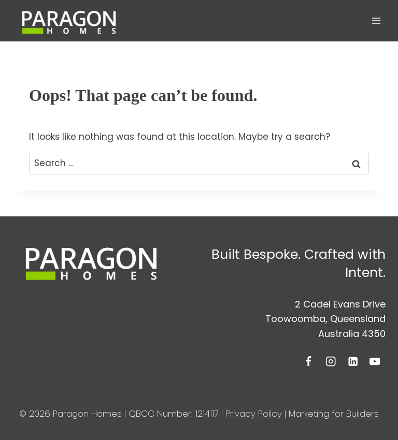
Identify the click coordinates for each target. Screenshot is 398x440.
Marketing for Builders (334, 413)
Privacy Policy (253, 413)
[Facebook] (308, 361)
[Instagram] (331, 361)
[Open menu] (376, 21)
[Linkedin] (352, 361)
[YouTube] (375, 361)
